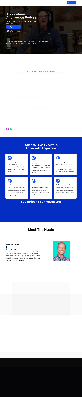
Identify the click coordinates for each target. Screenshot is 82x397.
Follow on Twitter (12, 247)
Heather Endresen (30, 381)
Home (44, 3)
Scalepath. (21, 260)
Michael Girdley (29, 373)
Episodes (57, 3)
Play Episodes (13, 27)
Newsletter (50, 3)
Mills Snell (28, 376)
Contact (8, 381)
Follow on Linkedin (12, 249)
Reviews (63, 3)
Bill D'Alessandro (30, 379)
